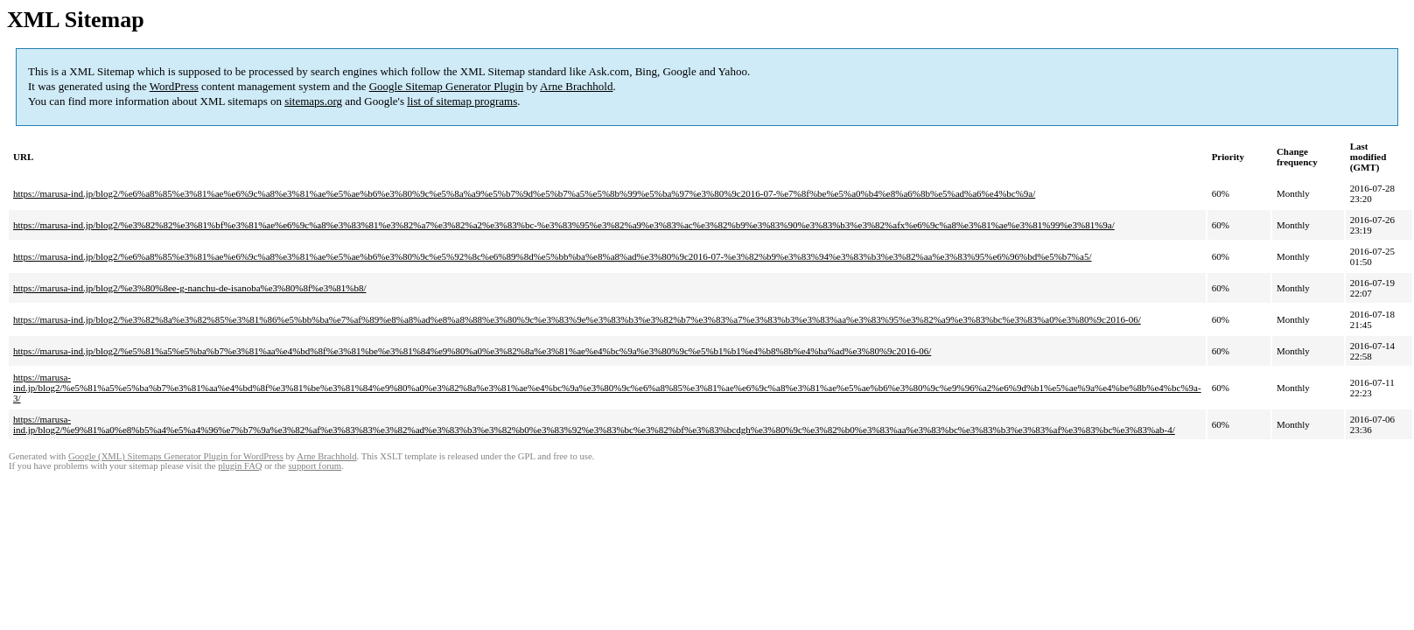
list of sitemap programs (462, 101)
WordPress (174, 86)
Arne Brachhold (576, 86)
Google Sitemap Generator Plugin (446, 86)
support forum (314, 466)
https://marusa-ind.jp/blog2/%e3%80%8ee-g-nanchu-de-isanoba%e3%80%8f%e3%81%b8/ (190, 288)
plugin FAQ (240, 466)
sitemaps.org (313, 101)
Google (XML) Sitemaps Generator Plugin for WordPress (176, 456)
